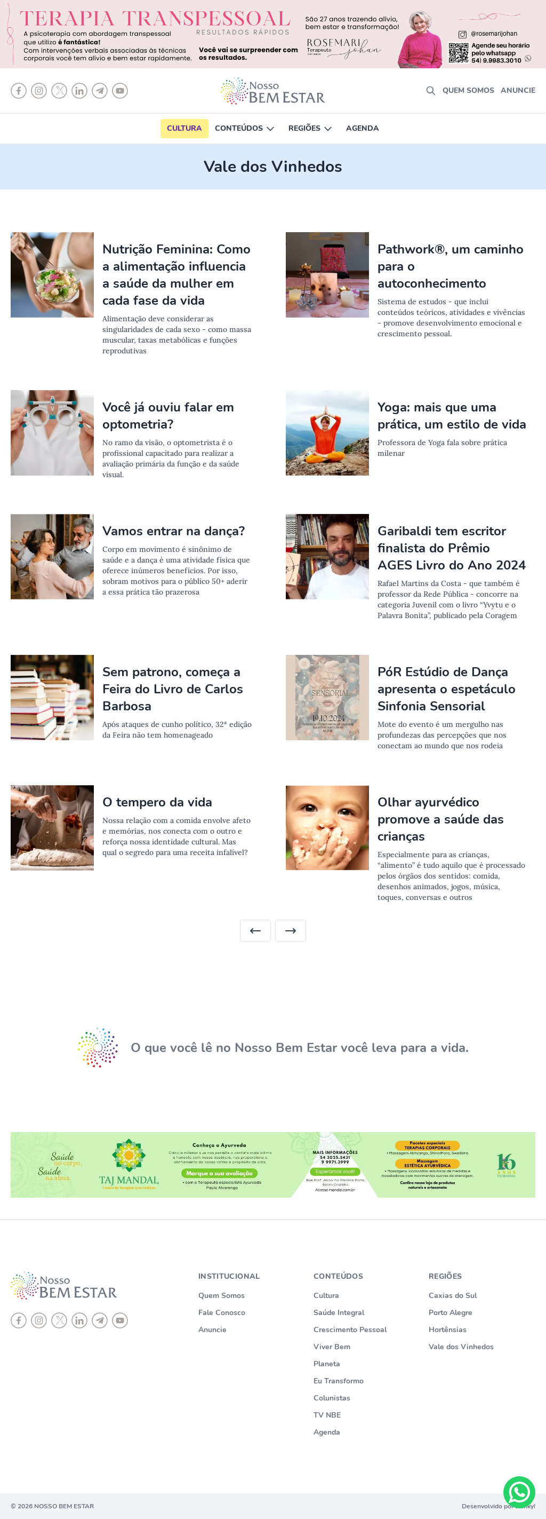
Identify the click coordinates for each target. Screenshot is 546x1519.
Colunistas (332, 1398)
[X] (59, 1320)
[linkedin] (79, 1320)
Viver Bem (332, 1347)
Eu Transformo (339, 1381)
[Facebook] (19, 1320)
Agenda (362, 128)
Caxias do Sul (453, 1296)
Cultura (184, 128)
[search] (430, 90)
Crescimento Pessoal (350, 1330)
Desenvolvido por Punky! (498, 1506)
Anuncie (518, 90)
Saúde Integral (339, 1313)
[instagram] (39, 1320)
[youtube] (120, 1320)
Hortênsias (448, 1330)
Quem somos (468, 90)
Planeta (327, 1364)
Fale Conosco (221, 1313)
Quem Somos (221, 1296)
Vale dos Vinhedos (461, 1347)
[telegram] (100, 1320)
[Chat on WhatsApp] (519, 1492)
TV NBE (327, 1415)
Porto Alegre (450, 1313)
